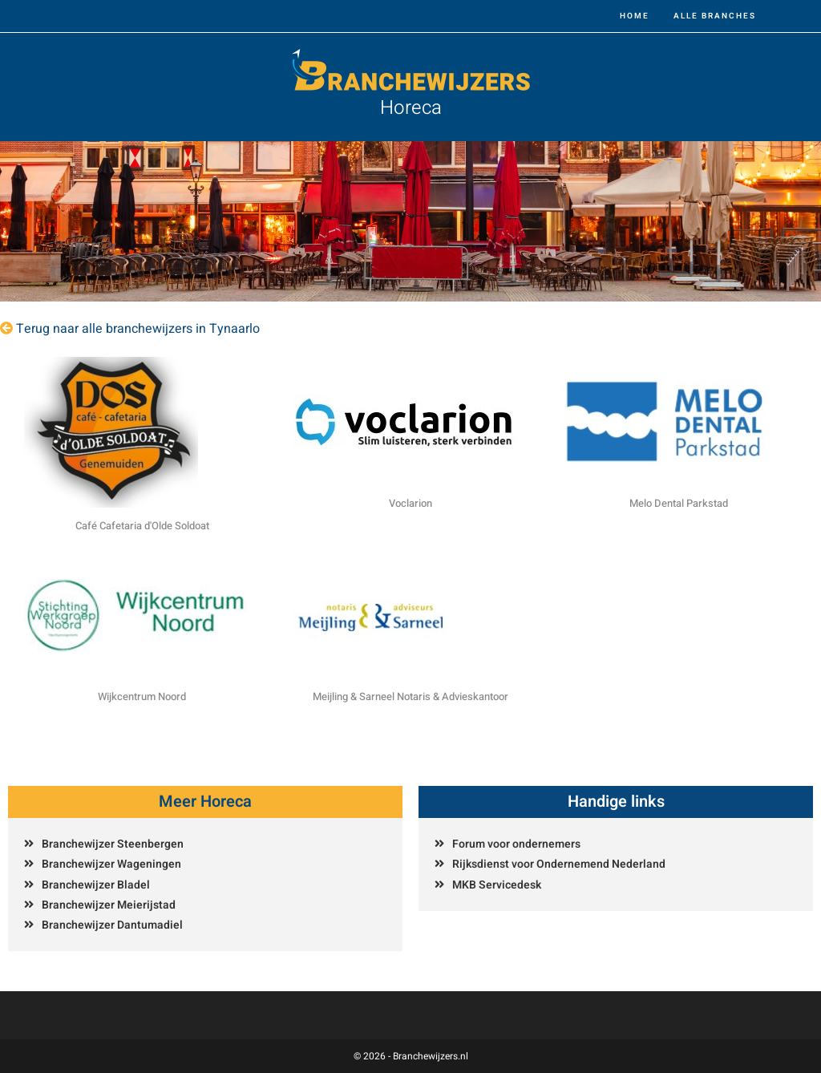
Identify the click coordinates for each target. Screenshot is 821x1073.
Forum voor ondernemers (516, 844)
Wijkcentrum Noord (142, 696)
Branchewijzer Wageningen (111, 864)
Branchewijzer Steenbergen (113, 844)
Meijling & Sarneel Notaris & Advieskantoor (410, 696)
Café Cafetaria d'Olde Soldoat (142, 525)
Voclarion (410, 503)
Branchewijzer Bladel (96, 885)
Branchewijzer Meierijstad (109, 905)
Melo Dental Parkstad (678, 503)
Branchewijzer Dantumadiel (112, 925)
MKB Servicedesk (496, 885)
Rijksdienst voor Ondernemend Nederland (558, 864)
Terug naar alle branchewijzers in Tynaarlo (138, 328)
